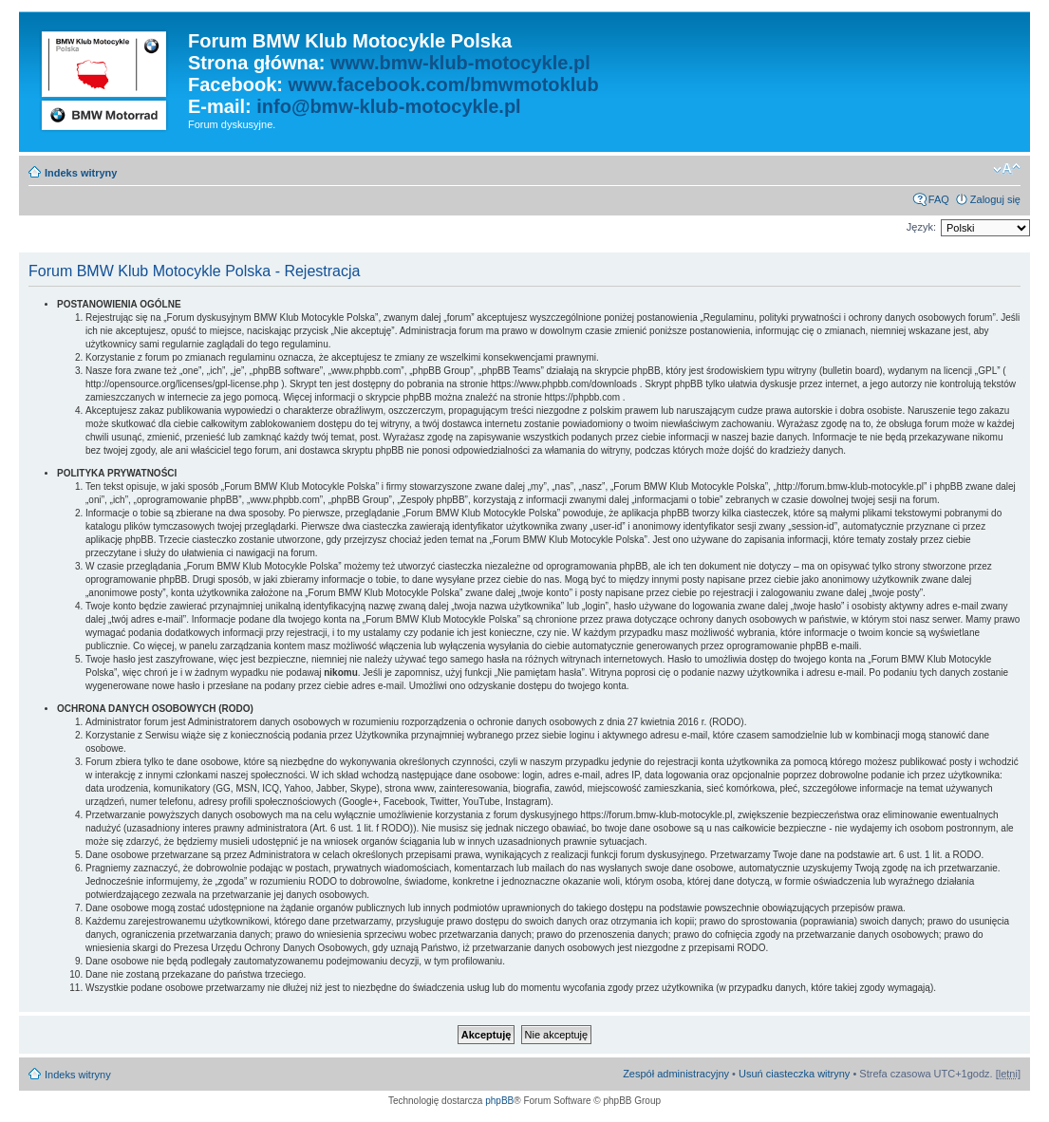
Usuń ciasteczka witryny (794, 1073)
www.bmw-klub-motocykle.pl (460, 62)
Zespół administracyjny (676, 1073)
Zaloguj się (995, 199)
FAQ (938, 199)
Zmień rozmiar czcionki (1007, 169)
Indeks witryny (81, 172)
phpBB (499, 1100)
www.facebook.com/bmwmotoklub (444, 84)
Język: (921, 227)
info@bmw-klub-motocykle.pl (388, 106)
